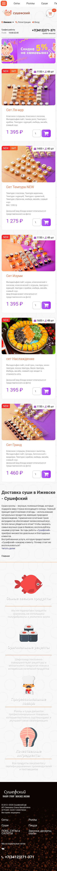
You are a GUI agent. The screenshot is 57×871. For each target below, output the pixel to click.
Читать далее (8, 548)
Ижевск (7, 22)
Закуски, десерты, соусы (40, 832)
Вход (35, 22)
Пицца (33, 825)
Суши (5, 825)
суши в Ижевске (25, 527)
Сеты (5, 819)
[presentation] (6, 53)
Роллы (33, 819)
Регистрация (23, 22)
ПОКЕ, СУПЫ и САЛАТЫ (11, 832)
